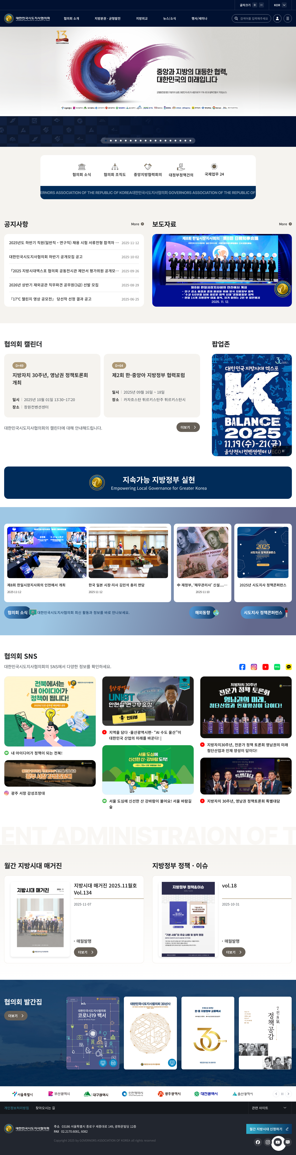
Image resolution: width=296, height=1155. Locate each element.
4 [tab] (121, 140)
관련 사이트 (260, 1107)
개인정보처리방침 (16, 1107)
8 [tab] (140, 140)
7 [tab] (136, 140)
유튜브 (265, 667)
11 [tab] (155, 140)
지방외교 (142, 18)
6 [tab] (131, 140)
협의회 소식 (81, 170)
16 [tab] (180, 140)
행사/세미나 (199, 18)
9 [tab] (145, 140)
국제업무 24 (214, 170)
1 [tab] (106, 140)
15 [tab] (175, 140)
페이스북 (242, 667)
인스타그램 (254, 667)
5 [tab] (126, 140)
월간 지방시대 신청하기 (266, 1128)
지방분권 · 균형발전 (108, 18)
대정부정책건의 (181, 170)
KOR (280, 4)
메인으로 (27, 1128)
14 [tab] (170, 140)
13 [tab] (165, 140)
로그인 (277, 18)
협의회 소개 (71, 18)
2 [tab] (111, 140)
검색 (236, 18)
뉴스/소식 (169, 18)
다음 (288, 1094)
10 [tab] (150, 140)
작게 (261, 4)
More (135, 223)
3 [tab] (116, 140)
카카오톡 (289, 667)
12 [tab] (160, 140)
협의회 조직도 (115, 170)
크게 (254, 4)
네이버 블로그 (277, 667)
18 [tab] (190, 140)
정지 (283, 451)
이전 (276, 1094)
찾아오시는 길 (45, 1107)
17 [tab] (185, 140)
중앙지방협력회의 (148, 170)
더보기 (185, 427)
